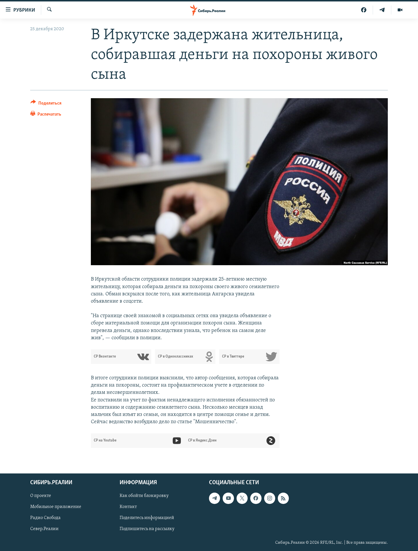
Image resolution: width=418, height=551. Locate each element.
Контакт (128, 507)
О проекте (40, 496)
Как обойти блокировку (144, 496)
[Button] (46, 104)
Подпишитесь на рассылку (147, 529)
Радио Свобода (45, 518)
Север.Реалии (44, 529)
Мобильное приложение (55, 507)
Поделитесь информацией (147, 518)
